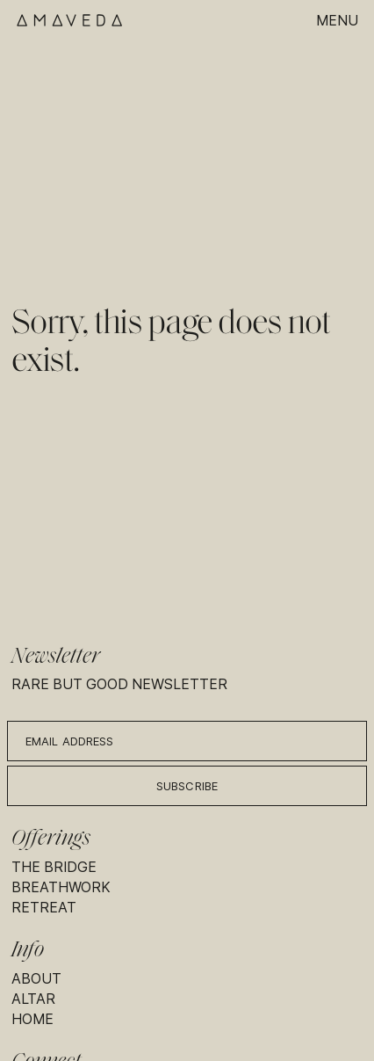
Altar (33, 999)
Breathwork (61, 887)
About (36, 978)
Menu (337, 20)
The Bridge (54, 867)
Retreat (43, 907)
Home (32, 1019)
